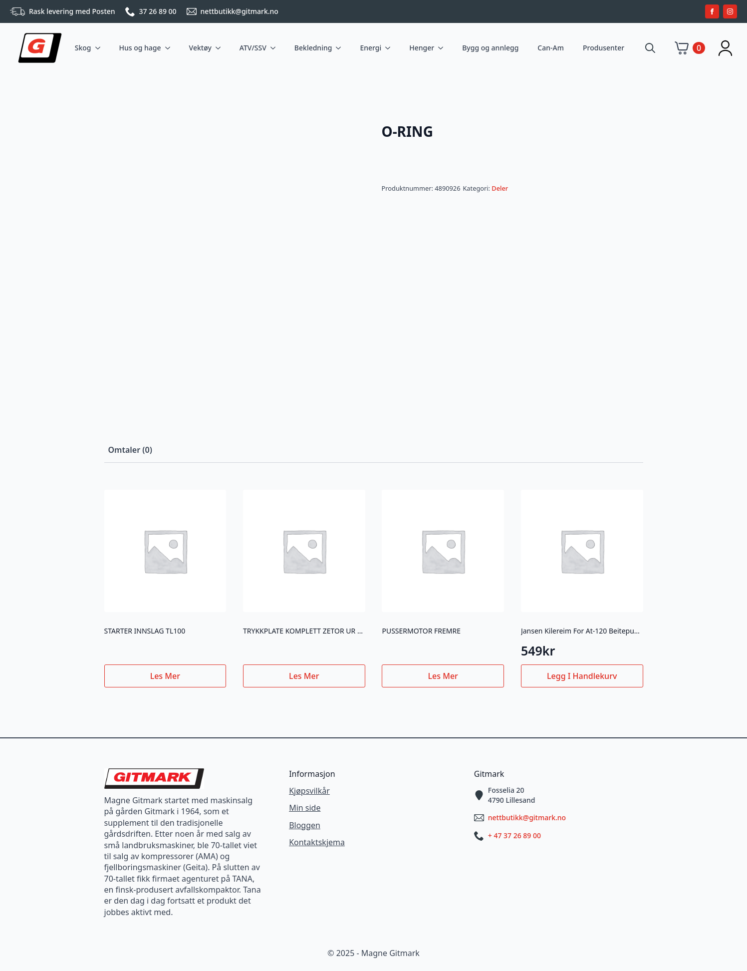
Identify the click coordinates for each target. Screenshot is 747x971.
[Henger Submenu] (442, 47)
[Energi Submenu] (389, 47)
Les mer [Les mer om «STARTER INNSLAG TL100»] (165, 675)
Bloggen (304, 825)
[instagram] (730, 11)
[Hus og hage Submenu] (169, 47)
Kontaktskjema (317, 842)
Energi (370, 47)
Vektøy (200, 47)
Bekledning (313, 47)
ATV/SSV (253, 47)
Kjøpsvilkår (309, 790)
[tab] (130, 449)
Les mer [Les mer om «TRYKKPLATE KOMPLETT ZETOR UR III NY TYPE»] (304, 675)
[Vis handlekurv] (690, 47)
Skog (83, 47)
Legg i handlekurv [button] (582, 675)
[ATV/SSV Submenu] (274, 47)
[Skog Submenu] (99, 47)
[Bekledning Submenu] (340, 47)
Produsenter (603, 47)
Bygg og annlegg (490, 47)
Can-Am (550, 47)
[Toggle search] (650, 48)
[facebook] (712, 11)
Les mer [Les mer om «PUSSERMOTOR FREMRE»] (443, 675)
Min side (304, 807)
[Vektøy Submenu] (220, 47)
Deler (500, 188)
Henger (421, 47)
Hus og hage (140, 47)
